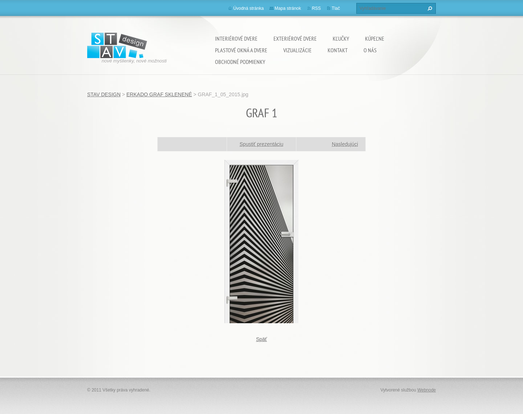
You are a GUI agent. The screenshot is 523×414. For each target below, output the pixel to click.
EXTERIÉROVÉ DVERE (295, 38)
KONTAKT (338, 50)
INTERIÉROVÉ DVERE (236, 38)
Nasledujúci (345, 144)
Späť (261, 339)
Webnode (426, 390)
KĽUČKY (341, 38)
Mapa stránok (288, 8)
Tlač (336, 8)
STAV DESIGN (104, 94)
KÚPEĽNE (374, 38)
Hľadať (428, 8)
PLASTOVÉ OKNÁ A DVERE (241, 50)
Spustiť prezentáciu (261, 144)
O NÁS (370, 50)
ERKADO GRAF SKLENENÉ (159, 94)
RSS (316, 8)
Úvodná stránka (248, 8)
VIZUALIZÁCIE (297, 50)
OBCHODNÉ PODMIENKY (240, 61)
